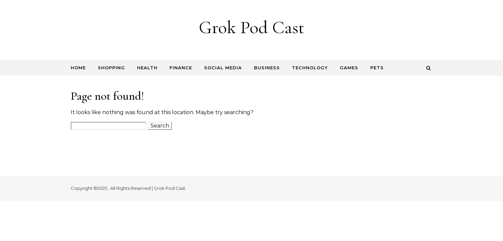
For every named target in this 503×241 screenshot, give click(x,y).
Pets (377, 67)
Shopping (111, 67)
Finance (181, 67)
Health (147, 67)
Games (349, 67)
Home (78, 67)
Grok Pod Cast (251, 27)
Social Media (223, 67)
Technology (310, 67)
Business (267, 67)
